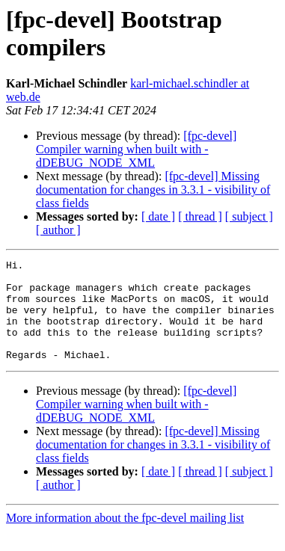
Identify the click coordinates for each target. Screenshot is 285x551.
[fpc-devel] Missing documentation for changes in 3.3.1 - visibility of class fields (153, 189)
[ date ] (158, 216)
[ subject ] (249, 216)
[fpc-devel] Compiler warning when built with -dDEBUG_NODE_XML (136, 149)
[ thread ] (200, 216)
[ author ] (58, 230)
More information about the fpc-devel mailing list (125, 538)
